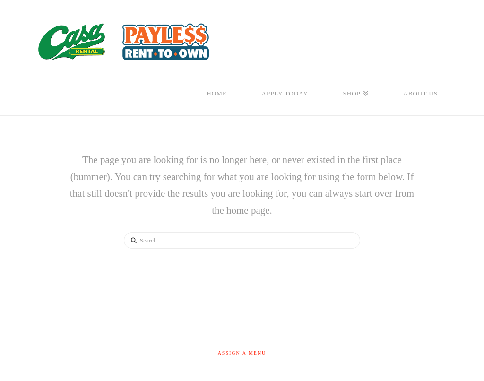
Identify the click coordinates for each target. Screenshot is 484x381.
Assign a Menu (242, 352)
